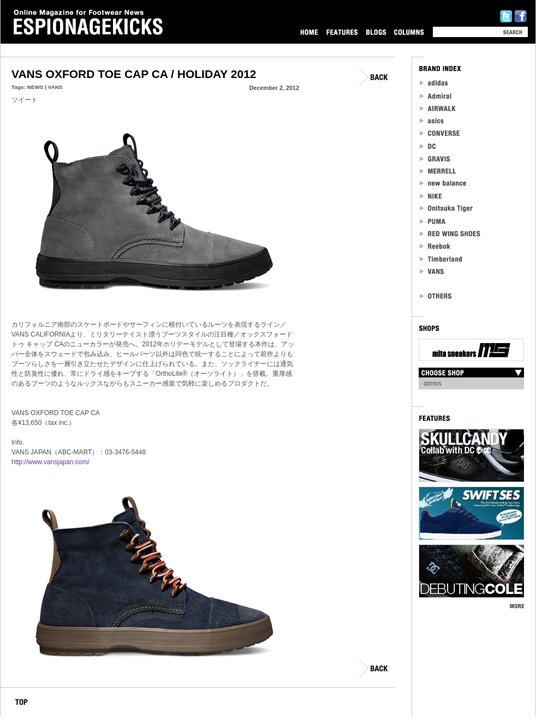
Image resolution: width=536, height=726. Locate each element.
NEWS (35, 87)
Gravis (435, 158)
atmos (433, 383)
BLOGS (376, 32)
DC (428, 146)
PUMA (434, 221)
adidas (434, 83)
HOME (309, 32)
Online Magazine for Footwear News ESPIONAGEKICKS (88, 22)
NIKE (431, 196)
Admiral (436, 96)
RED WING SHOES (450, 234)
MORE (516, 605)
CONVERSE (440, 133)
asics (432, 121)
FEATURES (342, 32)
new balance (443, 183)
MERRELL (438, 171)
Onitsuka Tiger (447, 209)
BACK (374, 77)
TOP (21, 704)
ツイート (24, 100)
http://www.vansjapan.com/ (50, 462)
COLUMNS (408, 32)
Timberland (441, 259)
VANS (55, 87)
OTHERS (436, 296)
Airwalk (437, 108)
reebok (435, 246)
